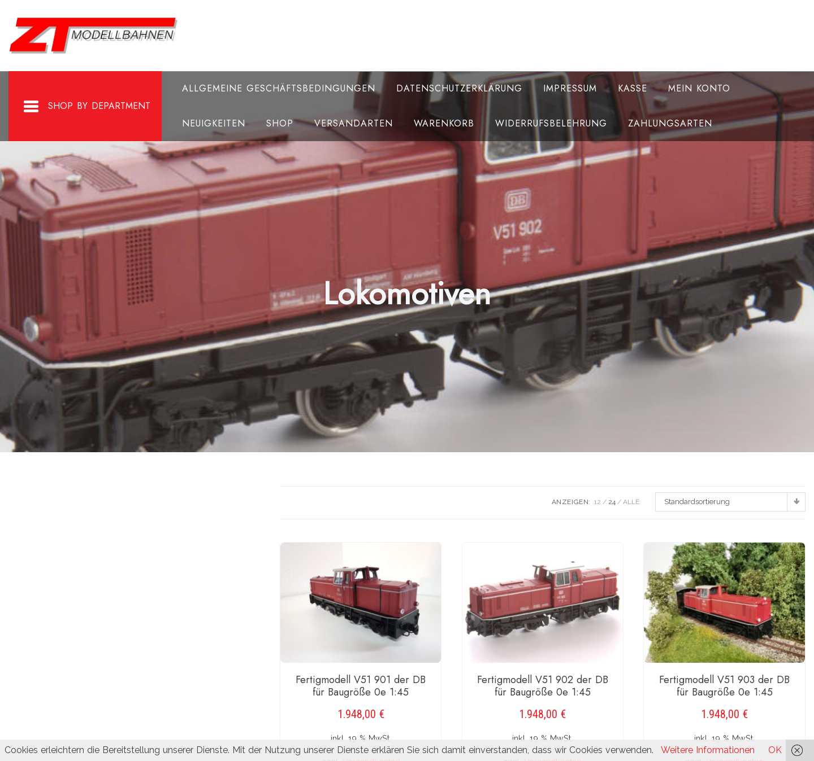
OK (775, 750)
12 (597, 502)
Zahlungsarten (670, 123)
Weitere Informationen (708, 750)
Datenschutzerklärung (459, 88)
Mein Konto (699, 88)
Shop (279, 123)
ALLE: (632, 502)
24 (612, 502)
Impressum (570, 88)
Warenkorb (444, 123)
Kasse (632, 88)
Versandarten (353, 123)
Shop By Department (86, 106)
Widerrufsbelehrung (551, 123)
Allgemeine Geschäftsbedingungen (278, 88)
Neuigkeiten (213, 123)
